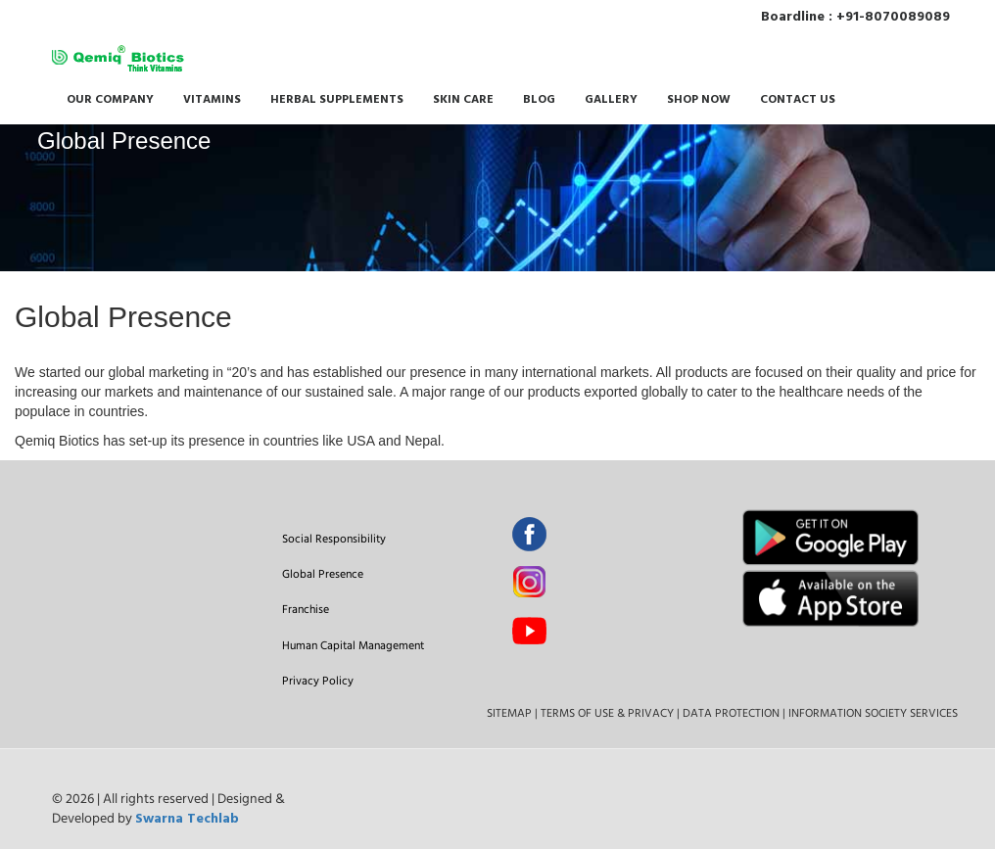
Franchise (305, 608)
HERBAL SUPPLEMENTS (336, 100)
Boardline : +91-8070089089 (859, 17)
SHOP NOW (699, 100)
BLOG (539, 100)
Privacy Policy (318, 680)
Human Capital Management (353, 645)
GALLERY (611, 100)
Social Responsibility (334, 538)
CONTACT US (797, 100)
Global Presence (322, 573)
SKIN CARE (463, 100)
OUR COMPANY (110, 100)
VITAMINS (212, 100)
